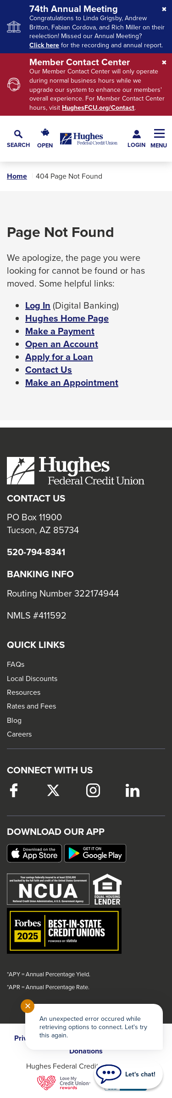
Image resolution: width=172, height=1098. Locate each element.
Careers (19, 734)
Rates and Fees (31, 706)
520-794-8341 (36, 552)
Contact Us (48, 369)
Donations (86, 1051)
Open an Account (61, 344)
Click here (44, 45)
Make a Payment (59, 331)
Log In (37, 305)
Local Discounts (32, 678)
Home (17, 176)
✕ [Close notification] (27, 1006)
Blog (14, 720)
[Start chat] (128, 1074)
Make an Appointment (71, 382)
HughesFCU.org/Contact (98, 107)
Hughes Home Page (67, 318)
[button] (18, 139)
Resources (23, 692)
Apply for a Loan (59, 356)
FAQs (15, 664)
